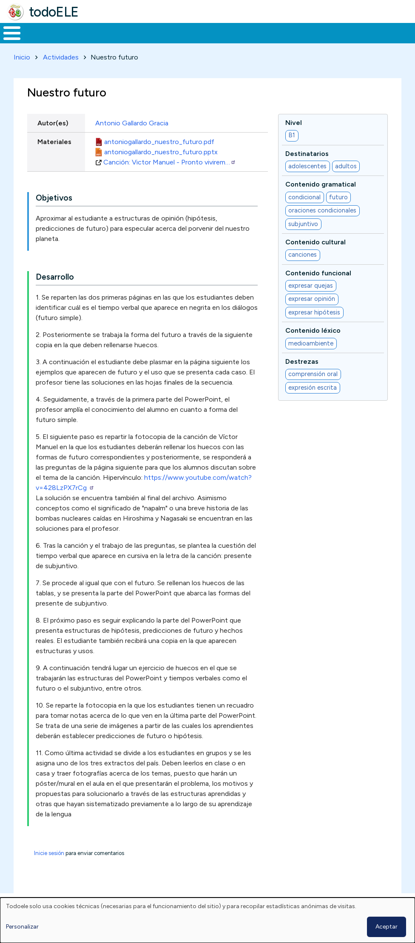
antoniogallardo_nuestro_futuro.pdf (159, 140)
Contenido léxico (313, 329)
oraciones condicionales (322, 209)
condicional (304, 195)
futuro (338, 195)
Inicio (7, 32)
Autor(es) (52, 121)
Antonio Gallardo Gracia (131, 121)
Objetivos (54, 196)
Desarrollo (55, 275)
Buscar (342, 32)
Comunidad (304, 32)
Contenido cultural (315, 240)
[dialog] (207, 920)
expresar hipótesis (314, 310)
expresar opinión (311, 297)
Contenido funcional (318, 271)
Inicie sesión (49, 852)
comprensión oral (313, 373)
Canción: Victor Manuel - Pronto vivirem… (169, 160)
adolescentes (307, 164)
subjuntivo (303, 222)
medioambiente (310, 341)
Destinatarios (307, 152)
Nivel (293, 121)
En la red (194, 32)
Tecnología (247, 32)
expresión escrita (312, 386)
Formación (96, 32)
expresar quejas (310, 284)
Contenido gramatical (320, 183)
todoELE (54, 12)
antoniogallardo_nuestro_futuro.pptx (161, 150)
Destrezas (301, 360)
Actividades (61, 55)
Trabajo (146, 32)
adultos (346, 164)
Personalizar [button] (22, 926)
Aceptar (386, 926)
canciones (302, 253)
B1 (291, 134)
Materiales (41, 32)
